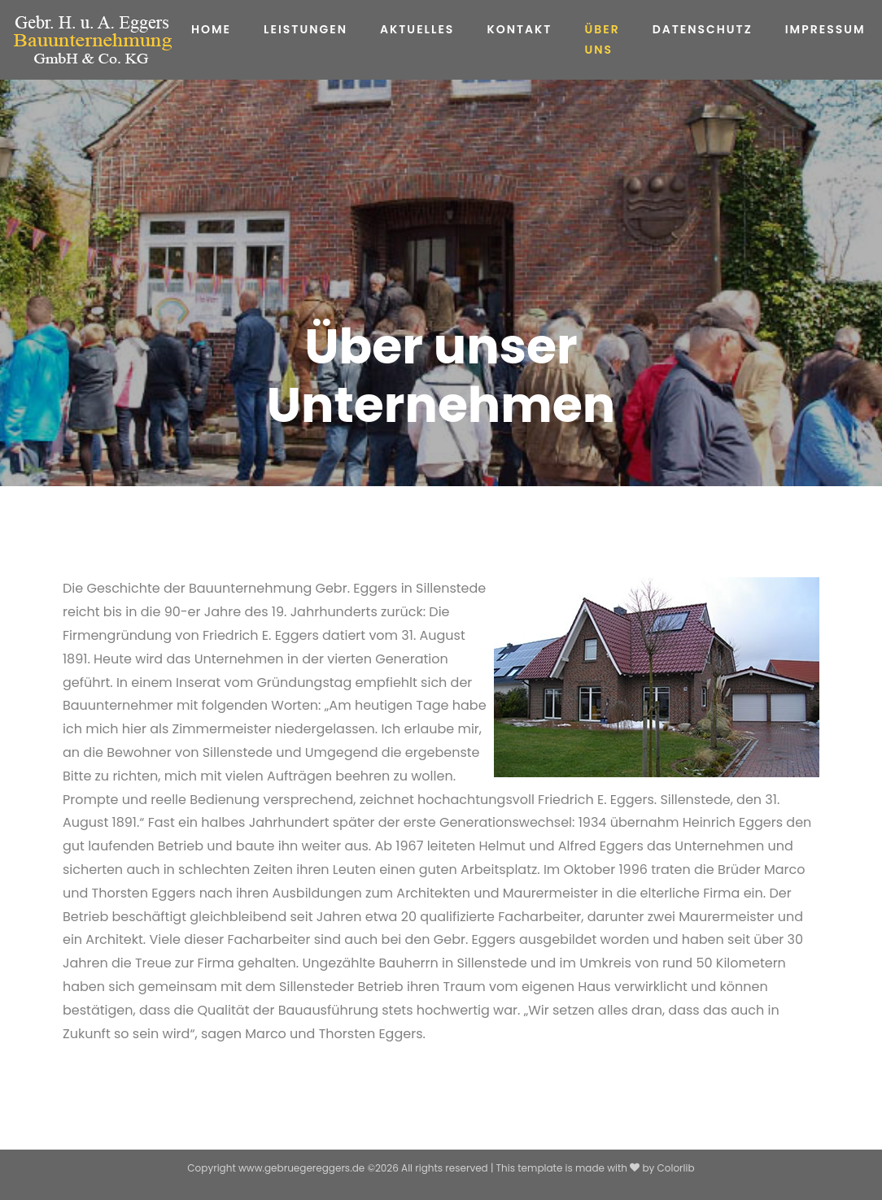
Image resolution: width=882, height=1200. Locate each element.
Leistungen (305, 29)
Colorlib (676, 1168)
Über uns (601, 39)
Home (211, 29)
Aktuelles (417, 29)
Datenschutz (703, 29)
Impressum (825, 29)
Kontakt (519, 29)
